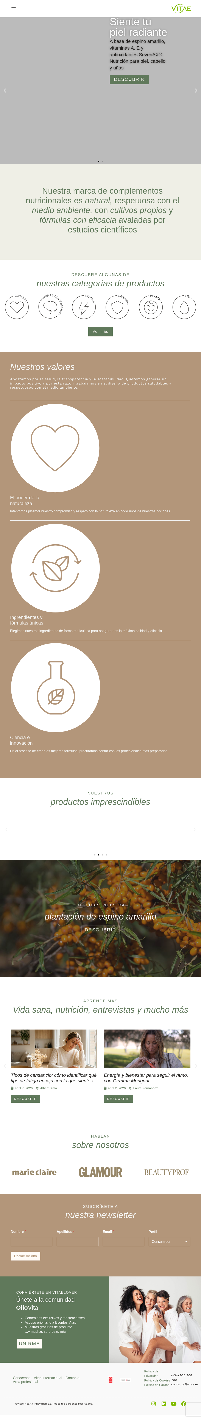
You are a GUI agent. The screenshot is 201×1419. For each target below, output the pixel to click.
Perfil (153, 1232)
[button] (13, 8)
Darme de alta (25, 1256)
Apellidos (66, 1232)
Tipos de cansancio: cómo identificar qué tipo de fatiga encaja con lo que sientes (54, 1077)
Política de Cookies (157, 1380)
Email (108, 1232)
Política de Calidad (156, 1385)
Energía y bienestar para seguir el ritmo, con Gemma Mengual (146, 1077)
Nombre (18, 1232)
